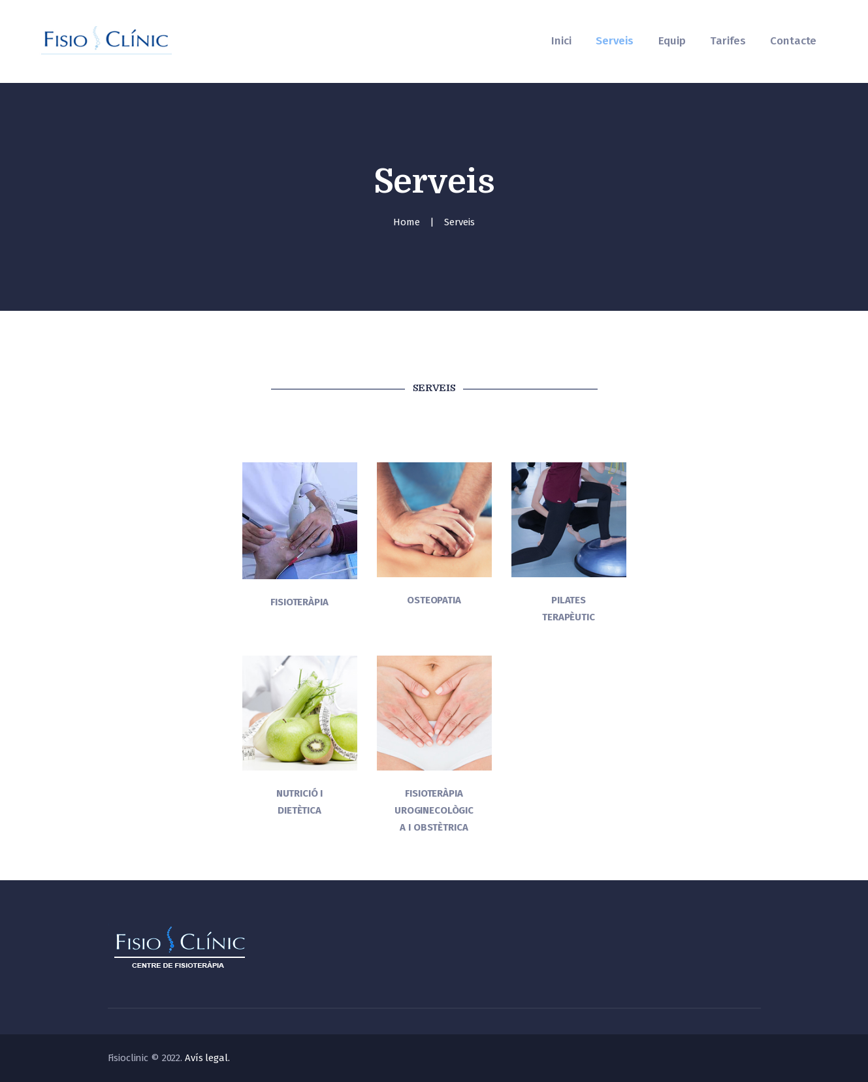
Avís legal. (207, 1058)
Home (406, 222)
